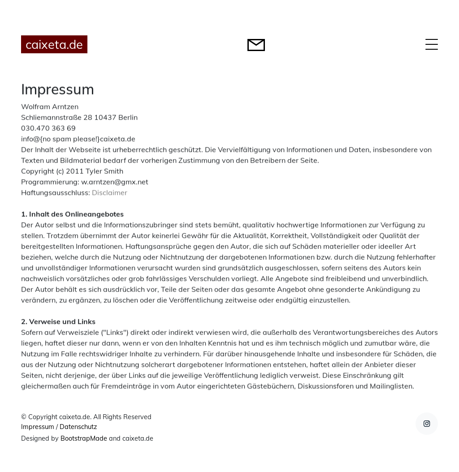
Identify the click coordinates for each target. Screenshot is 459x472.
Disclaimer (109, 193)
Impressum (37, 427)
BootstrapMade (84, 438)
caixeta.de (54, 44)
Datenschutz (78, 427)
